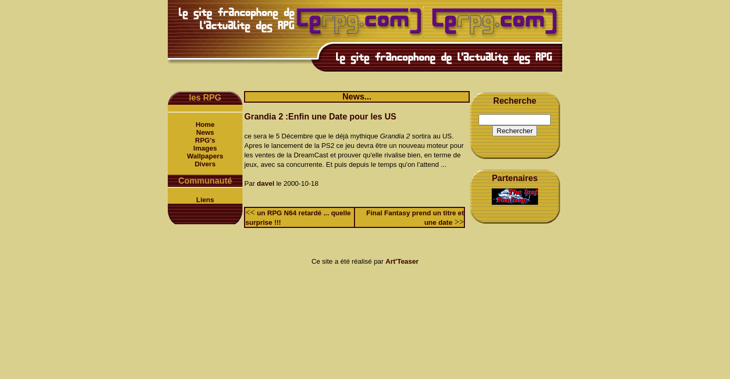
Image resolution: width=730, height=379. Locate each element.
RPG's (205, 140)
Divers (205, 164)
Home (205, 124)
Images (205, 148)
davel (265, 183)
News (205, 132)
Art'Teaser (402, 261)
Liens (205, 200)
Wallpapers (205, 156)
